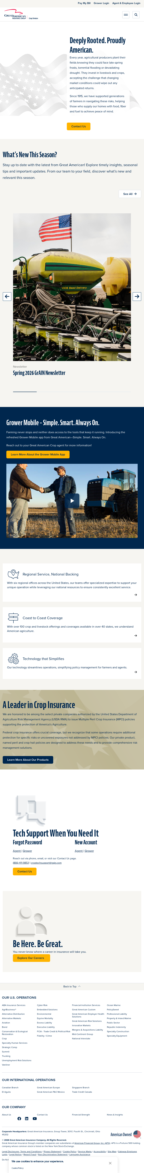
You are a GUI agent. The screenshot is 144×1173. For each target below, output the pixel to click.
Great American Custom (84, 1009)
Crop (4, 1038)
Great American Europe (48, 1087)
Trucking (6, 1056)
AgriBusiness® (9, 1009)
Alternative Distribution (13, 1013)
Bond (4, 1027)
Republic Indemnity (116, 1027)
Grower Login (101, 3)
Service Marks (85, 1151)
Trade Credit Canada (82, 1091)
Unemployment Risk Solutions (16, 1060)
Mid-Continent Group (82, 1034)
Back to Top (72, 986)
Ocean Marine (114, 1005)
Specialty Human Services (14, 1042)
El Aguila (6, 1091)
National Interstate (81, 1038)
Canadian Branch (10, 1087)
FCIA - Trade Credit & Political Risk (53, 1031)
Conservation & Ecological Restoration (15, 1032)
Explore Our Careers (31, 958)
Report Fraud (29, 1154)
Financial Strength (81, 1114)
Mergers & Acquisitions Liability (87, 1029)
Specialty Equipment (117, 1035)
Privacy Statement (52, 1151)
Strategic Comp (9, 1047)
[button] (110, 1163)
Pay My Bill (84, 3)
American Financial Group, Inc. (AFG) (92, 1143)
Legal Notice (15, 1154)
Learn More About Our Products (28, 760)
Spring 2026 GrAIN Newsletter (39, 373)
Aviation (6, 1022)
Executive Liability (46, 1027)
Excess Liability (44, 1022)
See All (128, 194)
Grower (27, 851)
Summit (5, 1051)
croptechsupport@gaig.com (46, 863)
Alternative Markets (11, 1018)
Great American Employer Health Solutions (88, 1015)
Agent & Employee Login (126, 3)
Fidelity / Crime (44, 1035)
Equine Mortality (45, 1018)
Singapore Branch (81, 1087)
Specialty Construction (118, 1031)
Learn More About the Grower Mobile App (40, 454)
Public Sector (113, 1022)
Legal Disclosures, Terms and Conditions (22, 1151)
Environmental (44, 1013)
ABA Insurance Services (13, 1005)
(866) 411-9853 (21, 863)
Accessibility (100, 1151)
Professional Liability (117, 1013)
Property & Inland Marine (119, 1018)
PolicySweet (113, 1009)
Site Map (112, 1151)
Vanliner (6, 1064)
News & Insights (115, 1114)
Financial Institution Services (86, 1005)
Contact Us (78, 126)
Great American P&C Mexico (51, 1091)
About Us (6, 1114)
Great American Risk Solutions (87, 1021)
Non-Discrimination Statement (53, 1154)
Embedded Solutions (47, 1009)
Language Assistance (79, 1154)
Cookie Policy (69, 1151)
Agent (17, 851)
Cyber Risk (42, 1005)
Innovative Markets (81, 1025)
